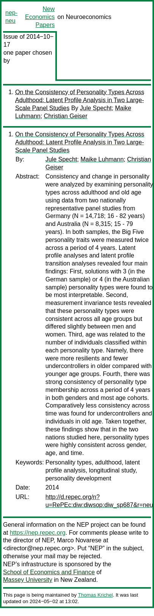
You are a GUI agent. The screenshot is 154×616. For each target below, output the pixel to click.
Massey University (27, 580)
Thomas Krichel (95, 595)
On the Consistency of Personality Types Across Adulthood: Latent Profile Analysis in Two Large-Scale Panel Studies (79, 100)
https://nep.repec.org (38, 532)
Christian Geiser (66, 116)
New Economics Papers (40, 17)
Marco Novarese (79, 540)
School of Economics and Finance (49, 572)
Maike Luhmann (102, 159)
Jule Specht (96, 108)
